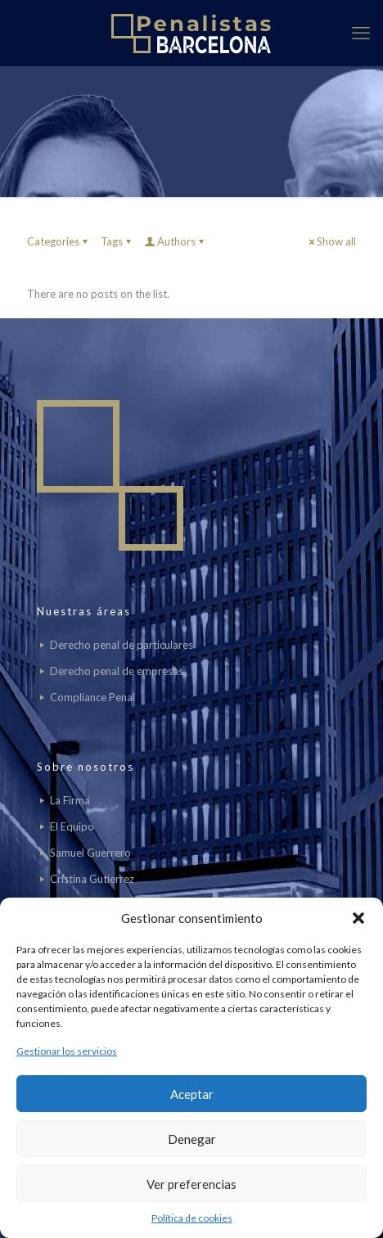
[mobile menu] (361, 33)
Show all (331, 241)
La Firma (70, 800)
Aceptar (192, 1094)
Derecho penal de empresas (116, 671)
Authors (175, 241)
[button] (358, 918)
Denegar (192, 1139)
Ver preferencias (191, 1184)
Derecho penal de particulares (121, 644)
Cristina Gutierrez (92, 878)
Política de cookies (191, 1218)
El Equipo (72, 826)
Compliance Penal (92, 697)
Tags (117, 241)
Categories (58, 241)
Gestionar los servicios (66, 1051)
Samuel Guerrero (90, 852)
